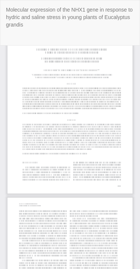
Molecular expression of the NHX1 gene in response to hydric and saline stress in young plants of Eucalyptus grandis (69, 17)
